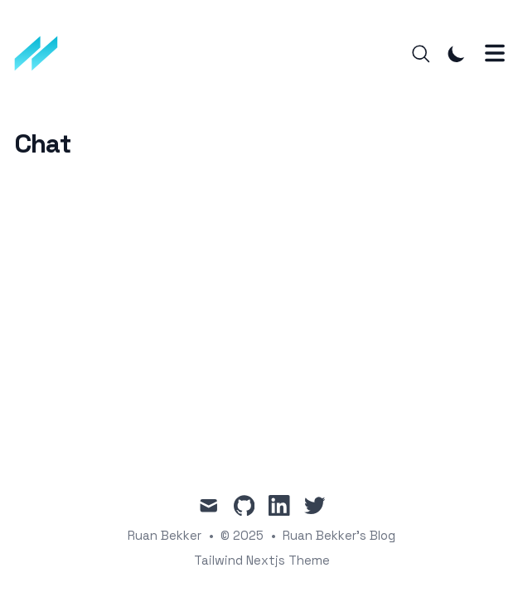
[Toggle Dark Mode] (456, 54)
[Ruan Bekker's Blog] (42, 54)
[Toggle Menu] (495, 53)
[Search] (421, 54)
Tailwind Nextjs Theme (262, 560)
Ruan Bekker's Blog (339, 535)
